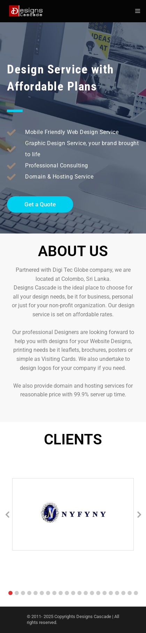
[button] (10, 593)
